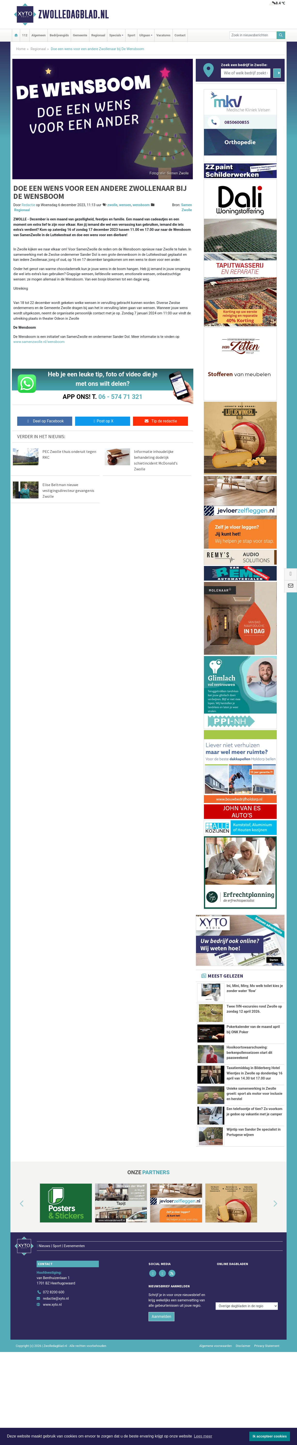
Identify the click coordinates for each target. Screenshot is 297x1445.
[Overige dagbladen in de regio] (247, 1355)
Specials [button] (115, 35)
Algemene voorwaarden (215, 1419)
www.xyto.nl (52, 1378)
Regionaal (98, 35)
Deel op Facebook (45, 421)
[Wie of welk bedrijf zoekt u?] (245, 73)
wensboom (141, 205)
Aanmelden (161, 1389)
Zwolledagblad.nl (73, 14)
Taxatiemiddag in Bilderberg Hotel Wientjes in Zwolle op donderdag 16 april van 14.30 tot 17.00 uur (254, 1081)
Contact (180, 35)
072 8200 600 (53, 1365)
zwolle (112, 205)
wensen (125, 205)
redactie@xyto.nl (56, 1372)
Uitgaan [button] (144, 35)
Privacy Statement (267, 1419)
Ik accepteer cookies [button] (270, 1436)
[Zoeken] (281, 35)
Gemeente (80, 35)
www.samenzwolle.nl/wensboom (39, 342)
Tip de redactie (160, 421)
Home (21, 49)
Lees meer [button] (203, 1436)
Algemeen (38, 35)
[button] (16, 1287)
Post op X (102, 421)
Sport (131, 35)
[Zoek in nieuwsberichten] (253, 35)
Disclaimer (243, 1419)
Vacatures (163, 35)
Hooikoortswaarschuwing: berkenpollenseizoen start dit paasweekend (249, 1052)
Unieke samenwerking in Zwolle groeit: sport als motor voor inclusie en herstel (254, 1131)
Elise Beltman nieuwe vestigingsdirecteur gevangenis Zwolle (68, 490)
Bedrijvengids (59, 35)
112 (24, 35)
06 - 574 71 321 (120, 396)
